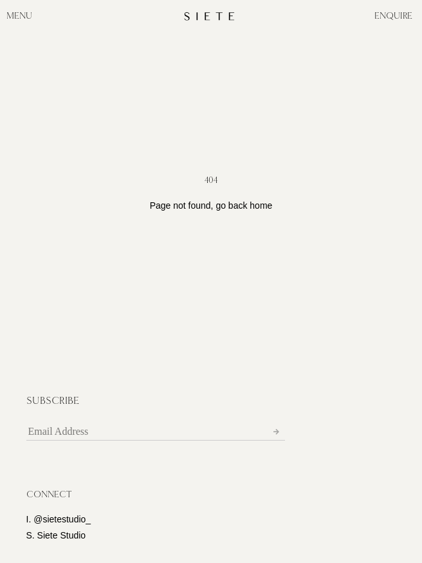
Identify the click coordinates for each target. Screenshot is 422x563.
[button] (48, 494)
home (261, 205)
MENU (19, 15)
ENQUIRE (393, 15)
